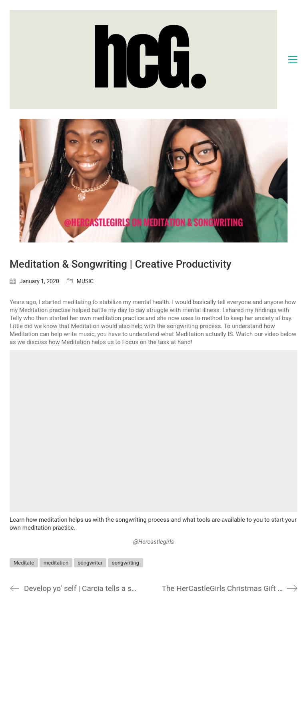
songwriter (90, 563)
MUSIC (85, 281)
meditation (56, 563)
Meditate (24, 563)
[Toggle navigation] (292, 59)
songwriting (125, 563)
